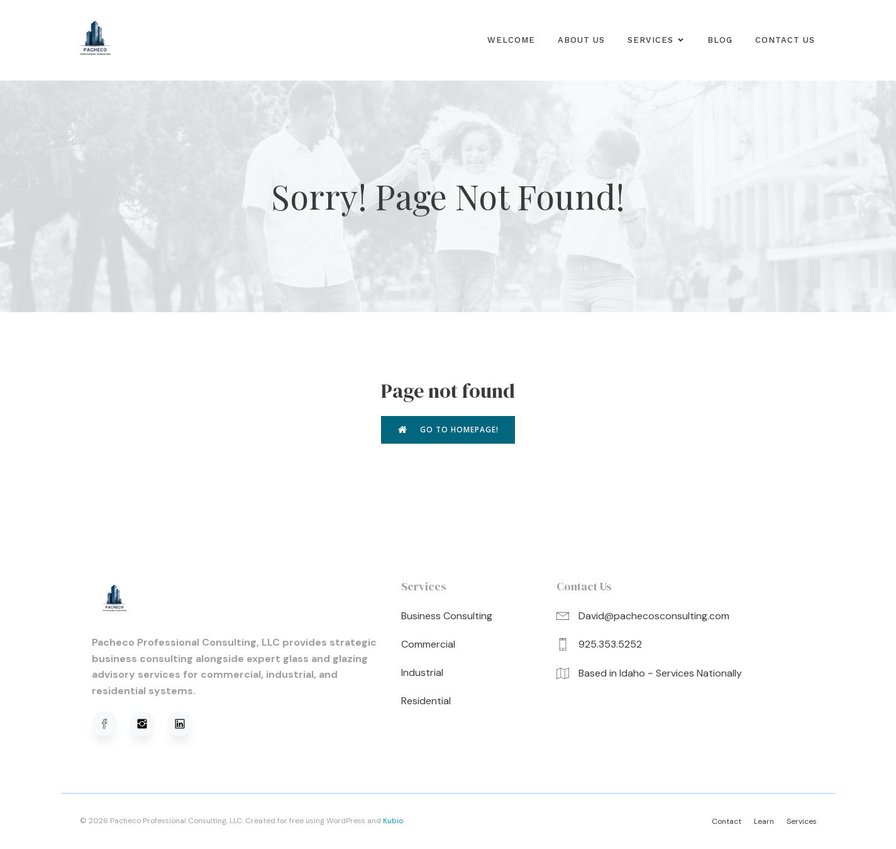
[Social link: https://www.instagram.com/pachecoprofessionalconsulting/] (148, 725)
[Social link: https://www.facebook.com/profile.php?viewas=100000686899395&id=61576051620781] (111, 725)
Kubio (393, 822)
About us (581, 40)
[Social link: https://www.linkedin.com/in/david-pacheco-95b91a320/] (186, 725)
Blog (720, 40)
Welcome (511, 40)
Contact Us (785, 40)
